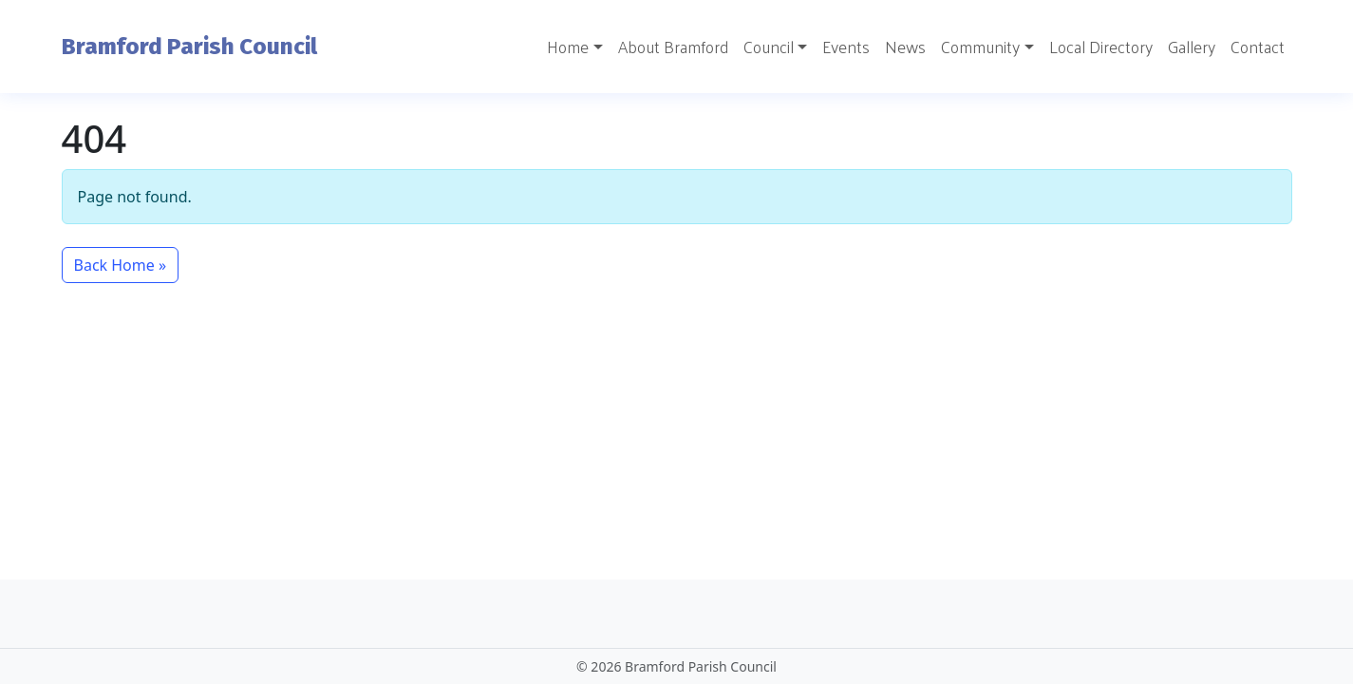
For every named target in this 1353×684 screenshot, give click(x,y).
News (905, 46)
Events (846, 46)
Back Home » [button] (120, 265)
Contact (1258, 46)
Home (568, 46)
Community (980, 46)
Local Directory (1101, 46)
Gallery (1191, 46)
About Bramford (673, 46)
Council (768, 46)
